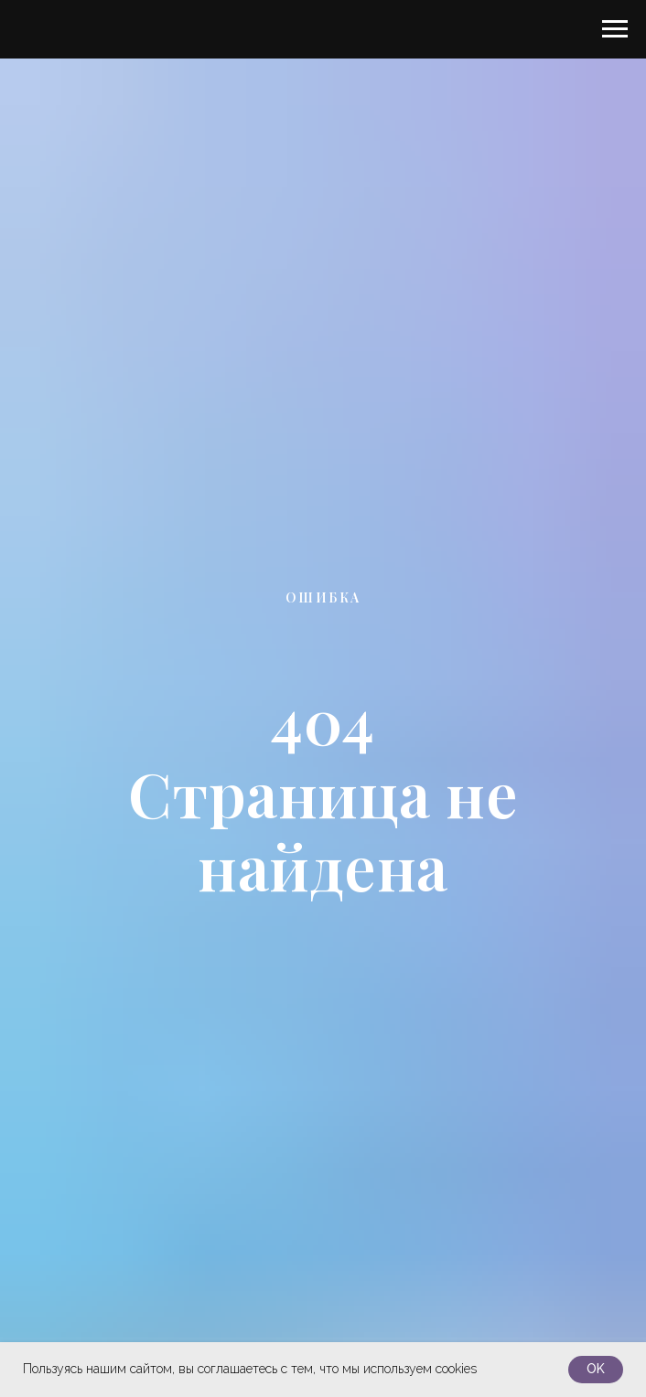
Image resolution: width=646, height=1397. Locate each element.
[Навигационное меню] (615, 29)
